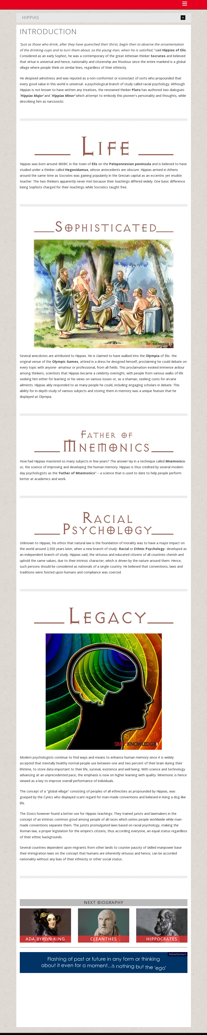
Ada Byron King (45, 939)
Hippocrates (161, 939)
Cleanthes (103, 939)
